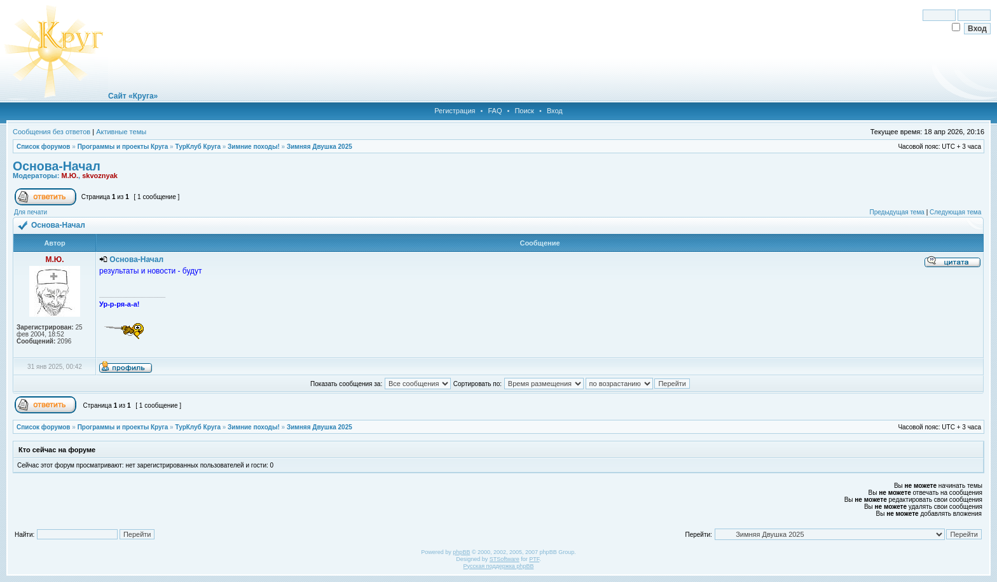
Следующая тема (955, 212)
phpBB (461, 552)
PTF (534, 559)
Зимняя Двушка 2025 (319, 146)
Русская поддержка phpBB (499, 566)
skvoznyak (100, 175)
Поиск (523, 110)
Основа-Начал (56, 166)
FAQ (495, 110)
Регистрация (454, 110)
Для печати (30, 212)
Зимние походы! (254, 146)
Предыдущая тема (896, 212)
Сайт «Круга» (133, 96)
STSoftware (504, 559)
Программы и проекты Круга (123, 146)
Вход (555, 110)
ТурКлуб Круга (197, 146)
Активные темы (121, 131)
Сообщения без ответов (51, 131)
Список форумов (44, 146)
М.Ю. (69, 175)
